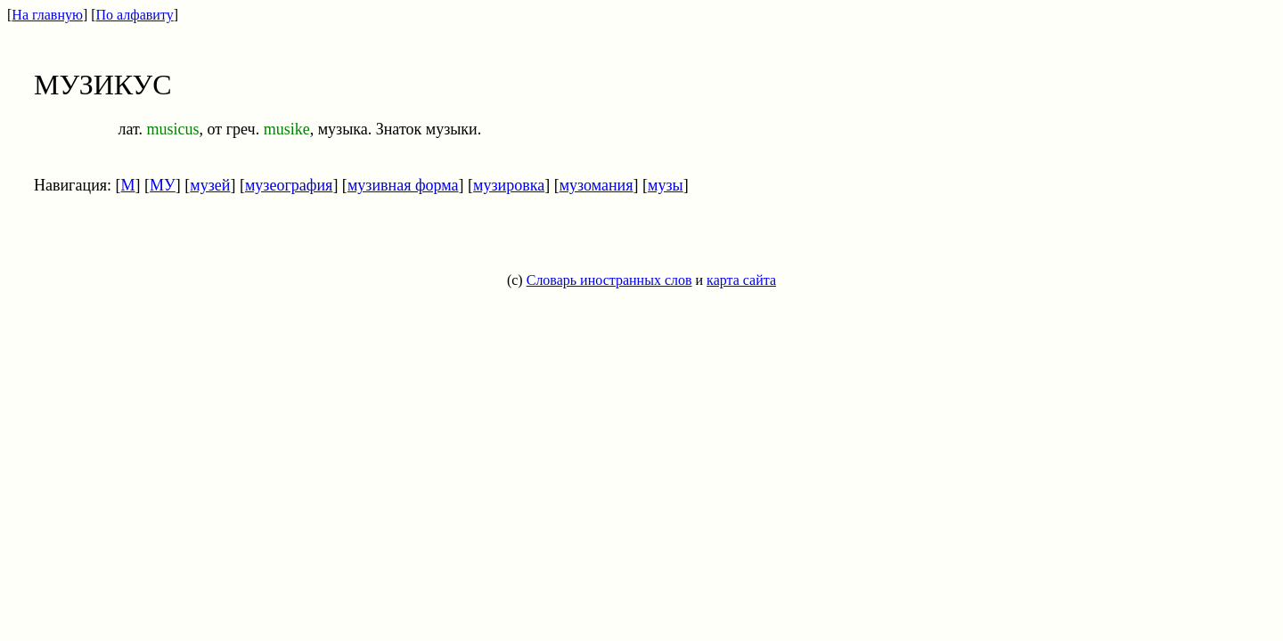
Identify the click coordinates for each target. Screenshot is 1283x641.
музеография (288, 185)
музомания (596, 185)
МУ (163, 185)
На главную (47, 14)
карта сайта (741, 280)
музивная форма (403, 185)
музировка (508, 185)
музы (665, 185)
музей (210, 185)
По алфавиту (135, 14)
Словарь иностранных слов (609, 280)
